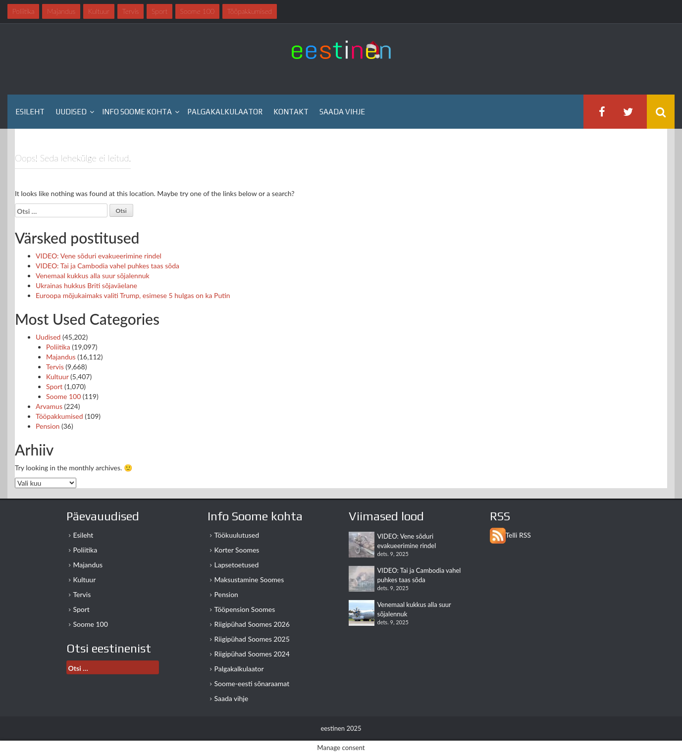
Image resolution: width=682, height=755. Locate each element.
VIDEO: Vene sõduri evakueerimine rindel (98, 256)
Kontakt (291, 111)
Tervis (55, 366)
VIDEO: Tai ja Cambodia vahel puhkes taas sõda (107, 265)
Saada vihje (342, 111)
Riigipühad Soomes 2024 (252, 654)
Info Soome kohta (137, 111)
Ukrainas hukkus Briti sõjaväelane (86, 285)
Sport (54, 386)
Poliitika (58, 347)
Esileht (30, 111)
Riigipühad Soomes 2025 (252, 639)
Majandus (61, 356)
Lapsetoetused (236, 564)
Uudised (71, 111)
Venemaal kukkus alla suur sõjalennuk (93, 275)
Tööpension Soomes (244, 609)
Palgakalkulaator (224, 111)
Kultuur (57, 376)
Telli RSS (518, 535)
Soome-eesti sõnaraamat (252, 683)
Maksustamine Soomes (249, 579)
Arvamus (49, 406)
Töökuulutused (237, 535)
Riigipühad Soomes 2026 (252, 624)
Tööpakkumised (59, 416)
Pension (47, 426)
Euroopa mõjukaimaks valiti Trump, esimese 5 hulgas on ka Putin (133, 295)
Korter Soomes (237, 550)
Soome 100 (63, 396)
